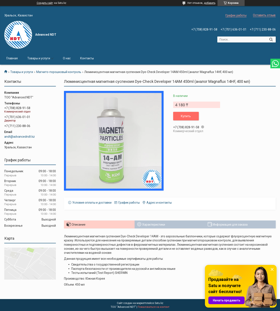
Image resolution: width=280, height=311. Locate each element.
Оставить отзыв (264, 15)
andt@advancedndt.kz (19, 136)
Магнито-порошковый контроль (58, 72)
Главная (12, 58)
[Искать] (271, 39)
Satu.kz (159, 303)
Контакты (87, 58)
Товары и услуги (38, 58)
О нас (67, 58)
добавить (209, 2)
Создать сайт (45, 2)
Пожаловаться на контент (153, 306)
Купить (186, 116)
